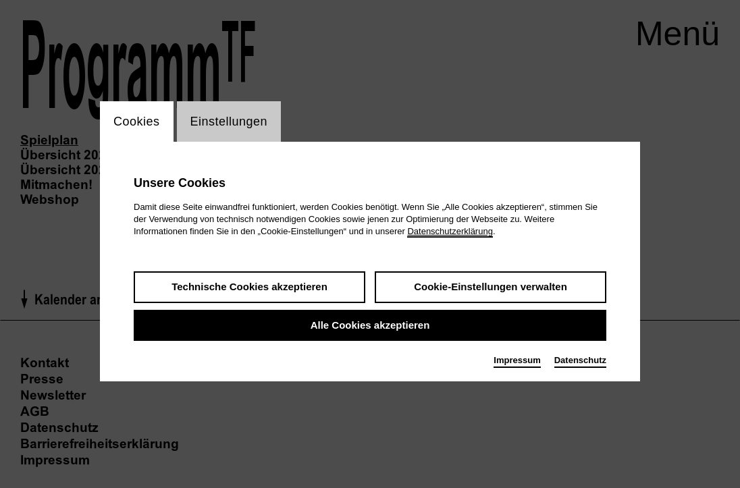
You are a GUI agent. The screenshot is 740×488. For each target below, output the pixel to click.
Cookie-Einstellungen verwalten (490, 286)
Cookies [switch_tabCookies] (136, 121)
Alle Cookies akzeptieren (370, 325)
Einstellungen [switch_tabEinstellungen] (229, 121)
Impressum (517, 360)
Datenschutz (580, 360)
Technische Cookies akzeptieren (249, 286)
